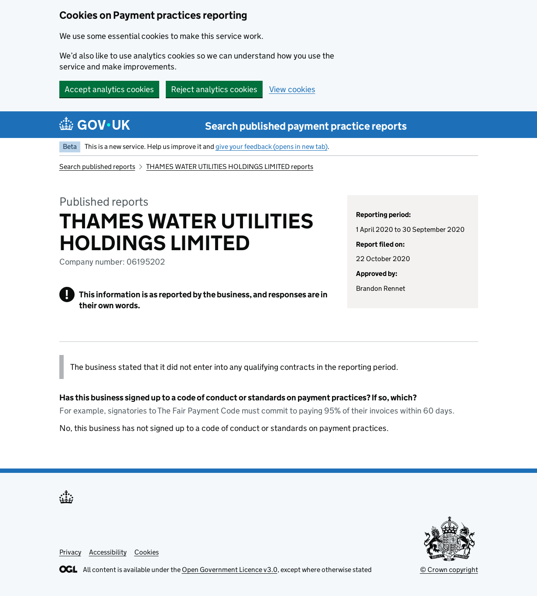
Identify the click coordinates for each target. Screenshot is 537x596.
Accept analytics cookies (109, 89)
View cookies (292, 89)
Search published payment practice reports (306, 126)
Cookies (146, 552)
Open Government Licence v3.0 (229, 569)
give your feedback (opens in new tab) (271, 146)
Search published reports (97, 166)
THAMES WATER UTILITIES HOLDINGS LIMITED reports (229, 166)
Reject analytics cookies (214, 89)
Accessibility (108, 552)
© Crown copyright (449, 569)
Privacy (70, 552)
